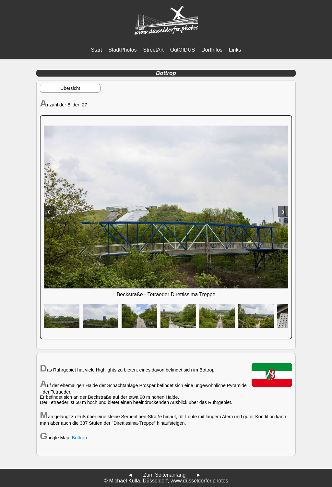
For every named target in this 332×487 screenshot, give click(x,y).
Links (235, 50)
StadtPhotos (122, 50)
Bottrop (79, 437)
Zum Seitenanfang (164, 475)
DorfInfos (211, 50)
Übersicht (70, 88)
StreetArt (153, 50)
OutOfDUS (182, 50)
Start (96, 50)
